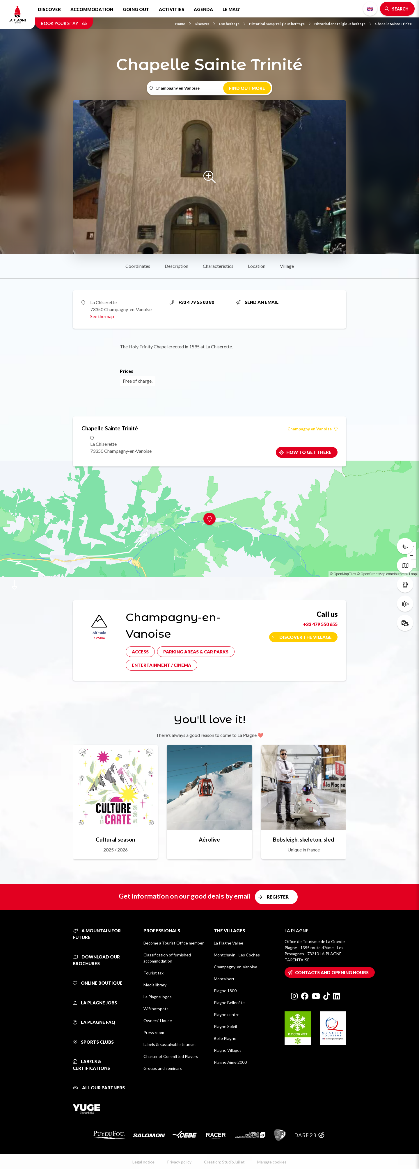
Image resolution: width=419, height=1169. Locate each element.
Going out (136, 9)
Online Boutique (97, 983)
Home (183, 24)
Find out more (247, 88)
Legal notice (143, 1161)
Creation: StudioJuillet (224, 1161)
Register (278, 896)
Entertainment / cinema (161, 665)
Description (176, 266)
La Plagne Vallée (228, 942)
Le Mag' (231, 9)
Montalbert (224, 978)
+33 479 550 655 (320, 624)
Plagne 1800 (225, 990)
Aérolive (209, 839)
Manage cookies (272, 1161)
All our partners (99, 1087)
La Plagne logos (157, 996)
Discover (49, 9)
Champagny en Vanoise (312, 429)
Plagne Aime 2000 (230, 1062)
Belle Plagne (225, 1038)
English (370, 9)
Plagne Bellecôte (229, 1002)
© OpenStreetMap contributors (380, 574)
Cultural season (115, 839)
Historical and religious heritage (342, 24)
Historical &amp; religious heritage (279, 24)
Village (287, 266)
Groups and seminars (162, 1068)
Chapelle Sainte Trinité (393, 24)
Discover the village (305, 637)
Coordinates (137, 266)
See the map (102, 316)
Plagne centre (226, 1014)
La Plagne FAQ (94, 1022)
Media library (154, 984)
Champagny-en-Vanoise (235, 966)
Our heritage (232, 24)
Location (256, 266)
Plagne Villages (228, 1050)
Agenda (203, 9)
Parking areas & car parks (195, 651)
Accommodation (91, 9)
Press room (153, 1032)
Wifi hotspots (155, 1008)
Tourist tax (153, 972)
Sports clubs (93, 1042)
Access (140, 651)
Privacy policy (179, 1161)
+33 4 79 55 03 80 (192, 302)
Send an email (257, 302)
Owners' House (157, 1020)
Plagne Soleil (225, 1026)
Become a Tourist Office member (173, 942)
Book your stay (64, 23)
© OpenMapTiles (343, 574)
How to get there (308, 452)
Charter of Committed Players (170, 1056)
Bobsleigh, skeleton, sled (303, 839)
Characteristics (218, 266)
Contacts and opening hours (332, 972)
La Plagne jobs (95, 1002)
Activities (171, 9)
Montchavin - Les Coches (237, 954)
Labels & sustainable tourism (169, 1044)
